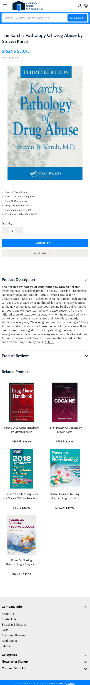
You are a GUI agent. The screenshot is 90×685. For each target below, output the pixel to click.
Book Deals (9, 641)
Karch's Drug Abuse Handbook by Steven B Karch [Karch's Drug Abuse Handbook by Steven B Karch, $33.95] (21, 429)
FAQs (5, 630)
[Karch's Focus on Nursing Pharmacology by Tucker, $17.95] (64, 469)
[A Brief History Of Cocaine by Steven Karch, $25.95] (64, 402)
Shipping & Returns (14, 624)
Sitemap (7, 646)
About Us (8, 614)
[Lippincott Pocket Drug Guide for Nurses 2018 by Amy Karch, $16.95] (21, 469)
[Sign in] (80, 6)
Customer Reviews (14, 635)
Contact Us (9, 619)
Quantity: (7, 223)
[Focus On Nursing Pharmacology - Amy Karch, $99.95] (21, 535)
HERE (50, 342)
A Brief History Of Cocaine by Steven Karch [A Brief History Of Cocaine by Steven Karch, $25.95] (65, 429)
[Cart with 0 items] (86, 6)
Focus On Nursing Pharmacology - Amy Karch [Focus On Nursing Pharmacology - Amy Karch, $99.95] (21, 562)
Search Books (77, 18)
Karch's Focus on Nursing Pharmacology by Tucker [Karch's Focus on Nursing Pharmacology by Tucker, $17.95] (64, 496)
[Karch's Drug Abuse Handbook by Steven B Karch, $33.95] (21, 402)
